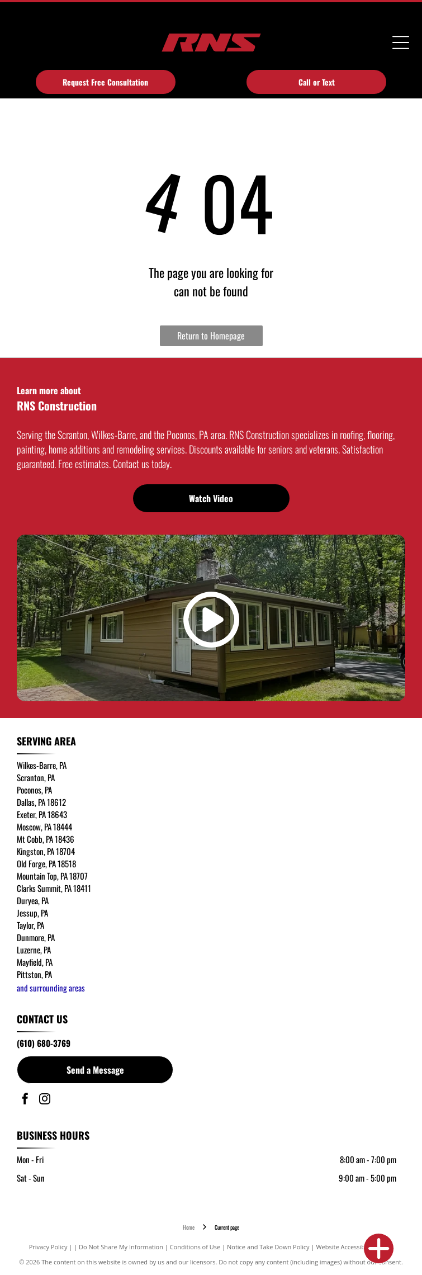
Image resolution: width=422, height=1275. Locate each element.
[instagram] (44, 1100)
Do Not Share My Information (121, 1247)
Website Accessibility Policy (354, 1247)
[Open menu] (400, 42)
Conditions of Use (195, 1247)
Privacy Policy (48, 1247)
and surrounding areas (51, 987)
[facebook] (25, 1100)
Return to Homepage (211, 335)
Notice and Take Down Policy (268, 1247)
